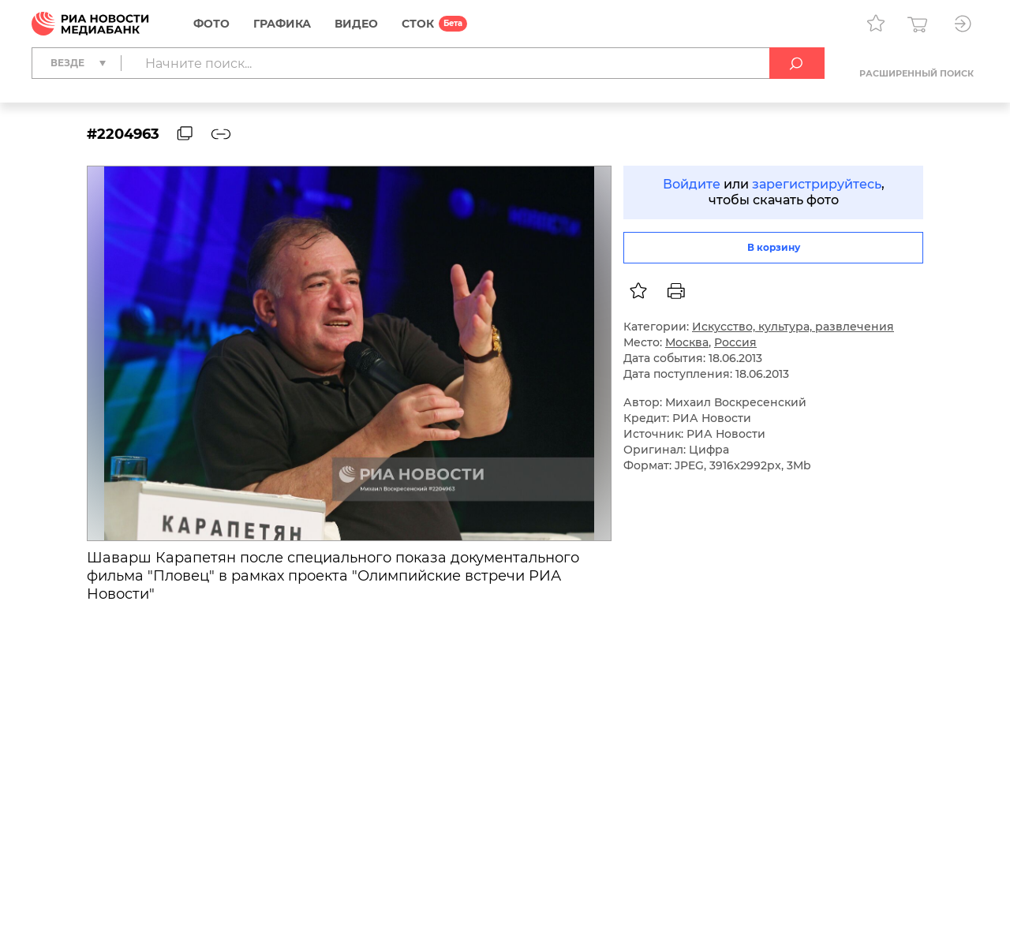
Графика (282, 24)
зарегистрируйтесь (816, 184)
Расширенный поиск (916, 73)
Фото (211, 24)
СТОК (418, 24)
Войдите (691, 184)
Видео (356, 24)
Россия (735, 342)
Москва (687, 342)
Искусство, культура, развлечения (793, 326)
